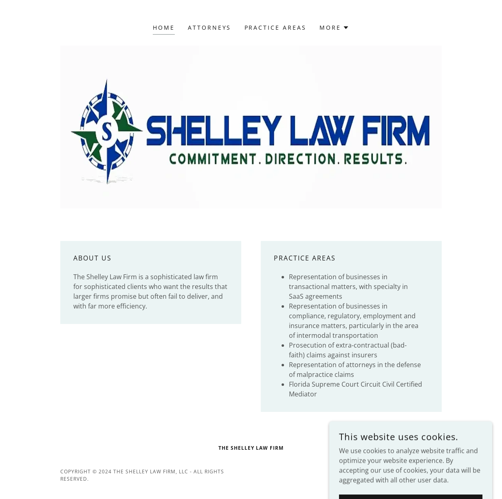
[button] (334, 28)
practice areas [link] (275, 27)
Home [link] (164, 27)
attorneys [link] (209, 27)
